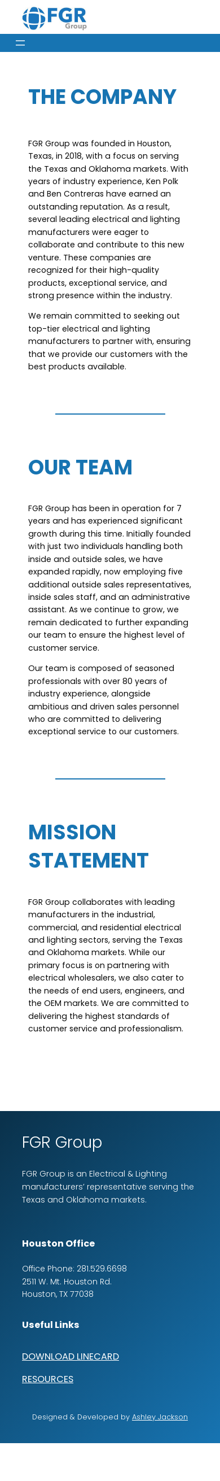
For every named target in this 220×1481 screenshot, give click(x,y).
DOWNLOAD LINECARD (70, 1356)
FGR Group (62, 1142)
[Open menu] (20, 43)
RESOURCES (47, 1379)
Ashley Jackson (160, 1417)
